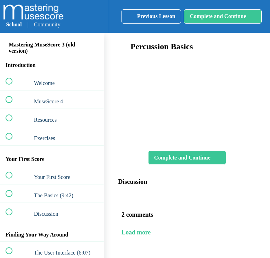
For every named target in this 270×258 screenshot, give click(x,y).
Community (47, 24)
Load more (136, 232)
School (14, 24)
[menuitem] (96, 16)
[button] (74, 16)
